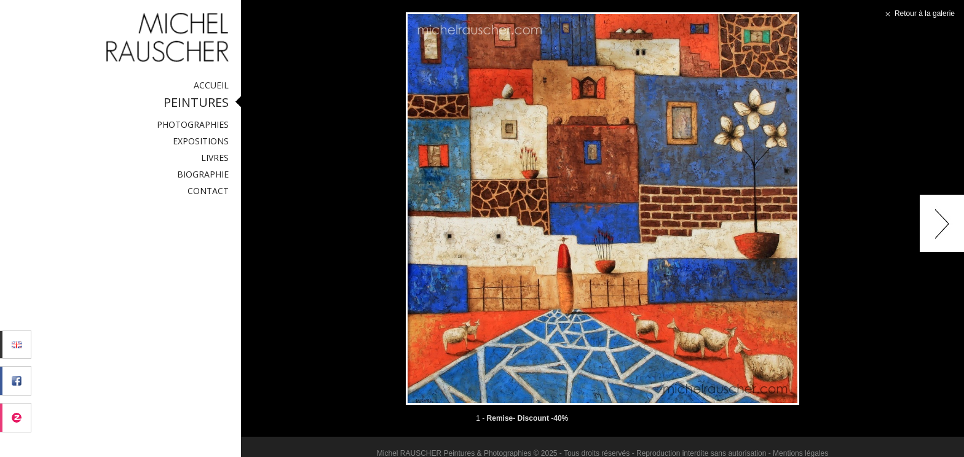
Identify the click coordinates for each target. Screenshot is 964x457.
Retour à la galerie (919, 13)
